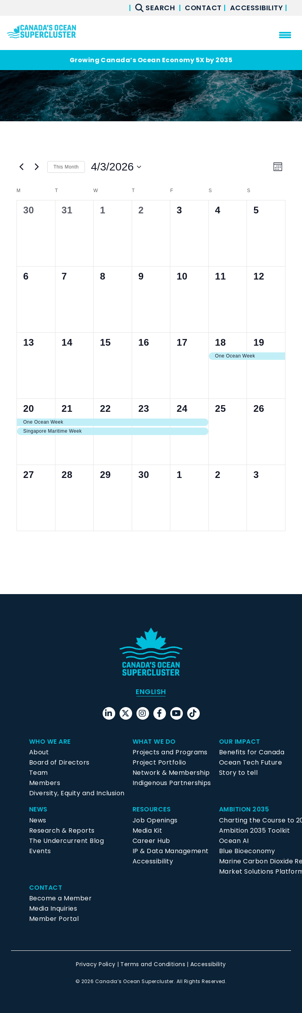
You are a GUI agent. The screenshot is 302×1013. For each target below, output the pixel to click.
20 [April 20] (28, 408)
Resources (152, 809)
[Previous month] (21, 167)
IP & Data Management (171, 851)
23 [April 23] (143, 408)
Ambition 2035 (244, 809)
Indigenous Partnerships (172, 782)
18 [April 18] (220, 342)
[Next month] (36, 167)
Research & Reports (62, 830)
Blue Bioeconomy (247, 851)
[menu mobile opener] (285, 35)
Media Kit (147, 830)
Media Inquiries (53, 908)
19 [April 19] (258, 342)
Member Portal (54, 918)
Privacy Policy (96, 964)
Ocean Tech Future (250, 762)
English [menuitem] (151, 691)
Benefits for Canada (251, 752)
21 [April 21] (67, 408)
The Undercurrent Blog (66, 840)
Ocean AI (234, 840)
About (39, 752)
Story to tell (238, 772)
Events (40, 851)
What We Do (154, 741)
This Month (66, 167)
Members (44, 782)
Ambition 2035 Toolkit (254, 830)
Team (38, 772)
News (38, 809)
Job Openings (155, 820)
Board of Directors (59, 762)
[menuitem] (151, 692)
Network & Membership (171, 772)
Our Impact (239, 741)
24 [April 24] (182, 408)
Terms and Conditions (152, 964)
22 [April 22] (105, 408)
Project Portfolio (159, 762)
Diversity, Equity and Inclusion (77, 793)
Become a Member (60, 898)
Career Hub (151, 840)
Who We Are (50, 741)
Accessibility (257, 8)
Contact (203, 8)
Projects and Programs (170, 752)
